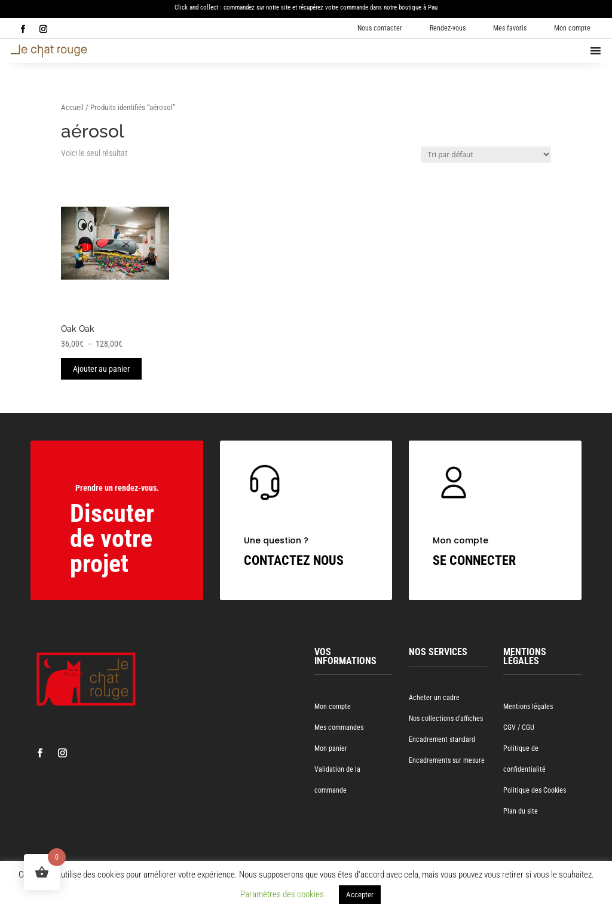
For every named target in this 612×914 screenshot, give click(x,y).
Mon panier (330, 748)
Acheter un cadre (434, 697)
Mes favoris (510, 28)
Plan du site (520, 811)
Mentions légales (528, 706)
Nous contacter (379, 28)
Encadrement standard (442, 739)
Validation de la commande (337, 779)
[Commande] (486, 154)
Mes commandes (338, 727)
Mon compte (572, 28)
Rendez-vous (448, 28)
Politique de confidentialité (524, 759)
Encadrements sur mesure (447, 760)
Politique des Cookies (534, 790)
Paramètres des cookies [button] (282, 894)
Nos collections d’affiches (446, 718)
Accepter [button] (360, 894)
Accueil (72, 107)
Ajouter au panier (101, 369)
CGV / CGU (518, 727)
